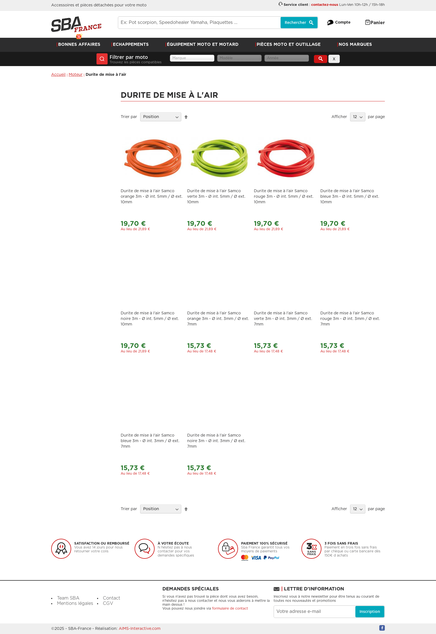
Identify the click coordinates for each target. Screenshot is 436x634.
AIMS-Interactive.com (139, 629)
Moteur (76, 75)
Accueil (58, 75)
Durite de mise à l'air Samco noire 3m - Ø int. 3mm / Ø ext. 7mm (216, 440)
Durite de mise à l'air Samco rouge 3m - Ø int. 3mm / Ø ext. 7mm (350, 318)
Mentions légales (75, 603)
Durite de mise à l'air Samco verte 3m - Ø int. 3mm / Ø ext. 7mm (283, 318)
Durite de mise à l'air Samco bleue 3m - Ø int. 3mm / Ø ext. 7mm (150, 440)
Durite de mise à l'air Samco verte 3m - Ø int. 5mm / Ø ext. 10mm (216, 196)
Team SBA (68, 598)
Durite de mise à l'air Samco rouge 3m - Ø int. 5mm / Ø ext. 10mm (283, 196)
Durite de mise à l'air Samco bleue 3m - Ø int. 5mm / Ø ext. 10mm (349, 196)
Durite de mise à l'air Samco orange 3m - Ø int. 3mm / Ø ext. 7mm (218, 318)
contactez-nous (324, 5)
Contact (111, 598)
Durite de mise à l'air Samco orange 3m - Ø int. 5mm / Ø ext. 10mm (151, 196)
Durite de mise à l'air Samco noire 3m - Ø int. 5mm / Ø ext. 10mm (150, 318)
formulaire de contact (230, 608)
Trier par (129, 117)
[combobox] (218, 22)
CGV (108, 603)
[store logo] (76, 24)
